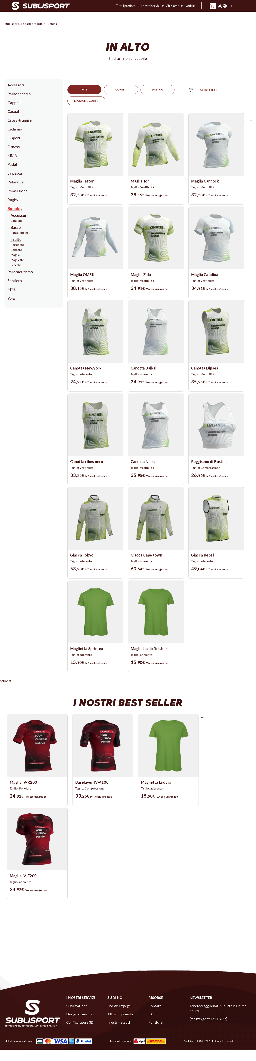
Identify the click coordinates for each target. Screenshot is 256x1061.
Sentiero (15, 280)
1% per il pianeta (120, 1012)
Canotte (16, 249)
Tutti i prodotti (126, 6)
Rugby (13, 199)
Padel (12, 164)
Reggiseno (18, 244)
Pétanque (16, 182)
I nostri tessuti (118, 1020)
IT (231, 6)
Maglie (15, 254)
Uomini (116, 89)
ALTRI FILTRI (89, 101)
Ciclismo (15, 129)
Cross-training (20, 120)
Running (15, 208)
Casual (13, 111)
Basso (16, 227)
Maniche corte (189, 89)
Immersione (18, 191)
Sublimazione (76, 1004)
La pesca (15, 173)
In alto (16, 239)
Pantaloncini (19, 232)
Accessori (16, 85)
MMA (12, 155)
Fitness (14, 146)
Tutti (82, 89)
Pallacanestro (19, 93)
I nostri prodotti (32, 23)
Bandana (17, 220)
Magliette (17, 260)
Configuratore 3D (80, 1020)
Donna (150, 89)
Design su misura (79, 1012)
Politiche (155, 1020)
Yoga (12, 298)
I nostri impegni (119, 1004)
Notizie (190, 6)
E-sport (14, 138)
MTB (12, 289)
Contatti (155, 1004)
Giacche (16, 265)
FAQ (152, 1012)
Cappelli (15, 102)
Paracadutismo (20, 271)
